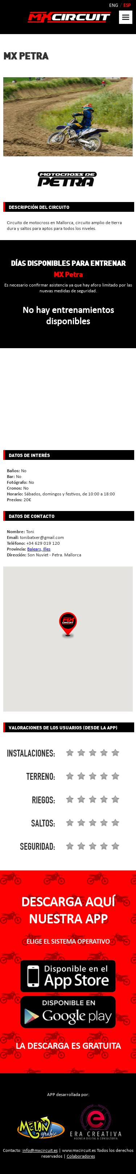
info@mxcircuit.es (40, 1150)
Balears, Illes (38, 549)
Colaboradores (81, 1156)
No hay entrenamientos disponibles (68, 316)
